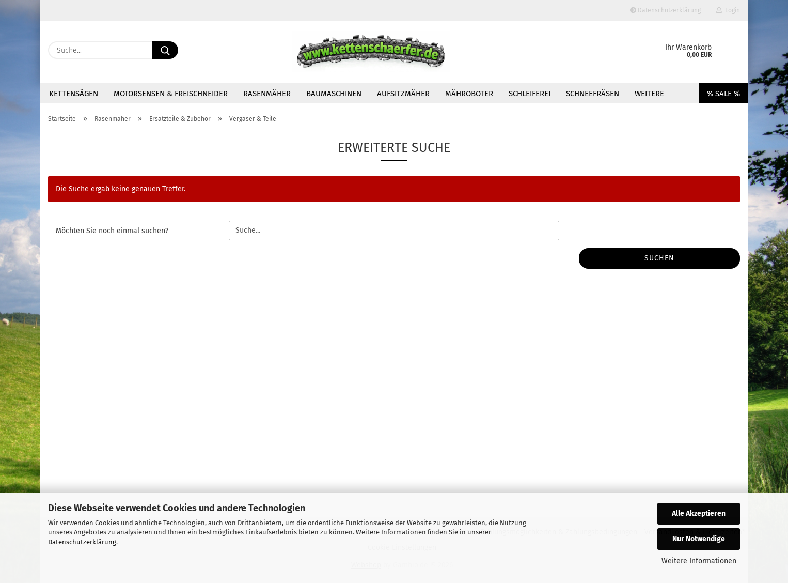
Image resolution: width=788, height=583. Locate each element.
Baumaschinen (333, 93)
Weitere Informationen (698, 561)
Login (728, 10)
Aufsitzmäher (403, 93)
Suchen (659, 258)
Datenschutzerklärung (82, 542)
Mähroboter (469, 93)
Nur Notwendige (698, 538)
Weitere (649, 93)
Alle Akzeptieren (699, 513)
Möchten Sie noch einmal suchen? (112, 230)
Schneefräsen (592, 93)
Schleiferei (529, 93)
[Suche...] (165, 50)
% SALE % (723, 93)
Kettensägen (73, 93)
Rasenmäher (267, 93)
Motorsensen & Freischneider (171, 93)
